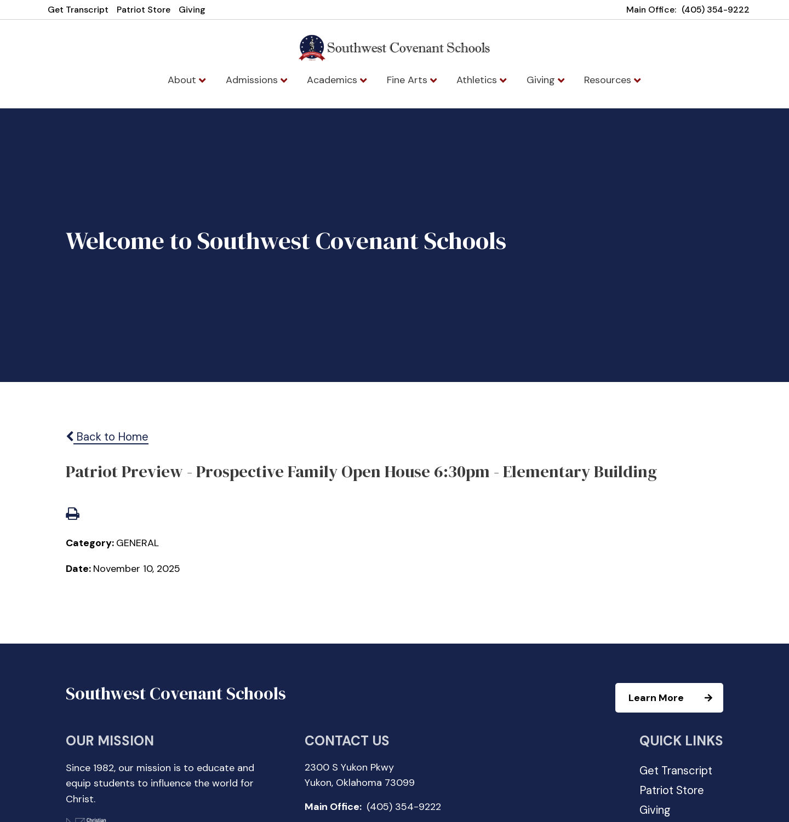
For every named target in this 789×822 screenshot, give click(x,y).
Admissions (256, 79)
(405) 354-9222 (716, 9)
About (186, 79)
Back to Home (107, 437)
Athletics (481, 79)
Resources (612, 79)
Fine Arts (412, 79)
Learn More (675, 697)
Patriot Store (143, 9)
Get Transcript (78, 9)
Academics (337, 79)
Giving (192, 9)
